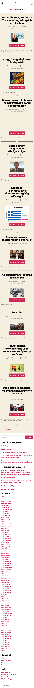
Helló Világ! (4, 446)
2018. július (4, 528)
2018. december (6, 520)
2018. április (5, 532)
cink (4, 50)
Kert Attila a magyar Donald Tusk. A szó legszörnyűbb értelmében (17, 20)
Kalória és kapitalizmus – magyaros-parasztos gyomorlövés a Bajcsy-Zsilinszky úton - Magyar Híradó (15, 472)
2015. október (5, 588)
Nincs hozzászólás (18, 29)
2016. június (5, 574)
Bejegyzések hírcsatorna (9, 674)
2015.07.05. (25, 109)
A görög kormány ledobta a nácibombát (17, 276)
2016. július (4, 572)
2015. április (5, 599)
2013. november (6, 632)
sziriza (18, 338)
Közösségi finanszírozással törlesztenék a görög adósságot (17, 192)
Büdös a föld (11, 477)
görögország (24, 50)
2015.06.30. (25, 200)
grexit (29, 50)
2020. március (5, 507)
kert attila (5, 51)
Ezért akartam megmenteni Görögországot (17, 148)
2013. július (4, 640)
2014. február (5, 626)
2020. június (5, 505)
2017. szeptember (6, 544)
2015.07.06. (24, 66)
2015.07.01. (24, 155)
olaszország (6, 420)
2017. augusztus (6, 547)
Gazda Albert (15, 316)
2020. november (6, 501)
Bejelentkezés (5, 672)
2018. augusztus (6, 526)
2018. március (5, 534)
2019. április (5, 513)
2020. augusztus (6, 503)
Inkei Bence (15, 155)
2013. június (5, 642)
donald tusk (9, 50)
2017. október (5, 542)
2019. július (4, 511)
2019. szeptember (6, 509)
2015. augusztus (6, 592)
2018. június (5, 530)
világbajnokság (17, 420)
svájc (11, 420)
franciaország (14, 419)
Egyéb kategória (6, 660)
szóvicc (10, 51)
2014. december (6, 607)
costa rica (8, 380)
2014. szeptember (6, 613)
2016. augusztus (6, 569)
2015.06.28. (25, 243)
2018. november (6, 522)
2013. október (5, 634)
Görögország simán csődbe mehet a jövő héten (17, 238)
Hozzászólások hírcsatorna (9, 677)
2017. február (5, 557)
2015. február (5, 603)
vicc (14, 92)
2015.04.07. (24, 281)
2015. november (6, 586)
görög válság (9, 267)
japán (27, 419)
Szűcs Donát (15, 358)
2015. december (6, 584)
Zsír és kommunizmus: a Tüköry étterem (19, 474)
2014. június (5, 619)
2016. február (5, 580)
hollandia (24, 380)
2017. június (4, 551)
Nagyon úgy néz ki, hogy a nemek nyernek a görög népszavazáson (17, 103)
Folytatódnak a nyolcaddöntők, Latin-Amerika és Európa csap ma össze (17, 350)
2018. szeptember (6, 524)
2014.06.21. (24, 397)
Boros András (15, 109)
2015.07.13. (24, 26)
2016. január (5, 582)
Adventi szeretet (6, 449)
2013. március (5, 646)
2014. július (4, 617)
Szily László (15, 26)
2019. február (5, 517)
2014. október (5, 611)
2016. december (6, 561)
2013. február (5, 649)
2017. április (5, 553)
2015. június (5, 597)
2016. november (6, 563)
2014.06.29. (24, 358)
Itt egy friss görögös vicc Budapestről (17, 61)
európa (7, 338)
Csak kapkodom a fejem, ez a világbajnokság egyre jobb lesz (17, 390)
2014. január (5, 628)
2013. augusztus (6, 638)
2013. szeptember (6, 636)
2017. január (5, 559)
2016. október (5, 565)
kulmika (3, 477)
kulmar (3, 665)
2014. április (5, 621)
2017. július (4, 549)
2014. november (6, 609)
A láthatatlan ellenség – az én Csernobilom (14, 452)
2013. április (5, 644)
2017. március (5, 555)
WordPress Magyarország (9, 679)
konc (17, 3)
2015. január (5, 605)
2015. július (4, 594)
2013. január (5, 651)
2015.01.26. (25, 316)
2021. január (5, 497)
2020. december (6, 499)
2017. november (6, 540)
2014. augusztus (6, 615)
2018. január (5, 536)
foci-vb (13, 380)
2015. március (5, 601)
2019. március (5, 515)
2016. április (5, 576)
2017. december (6, 538)
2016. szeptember (6, 567)
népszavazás (16, 137)
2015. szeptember (6, 590)
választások (23, 338)
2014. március (5, 624)
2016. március (5, 578)
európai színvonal (16, 50)
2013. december (6, 630)
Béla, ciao (17, 312)
